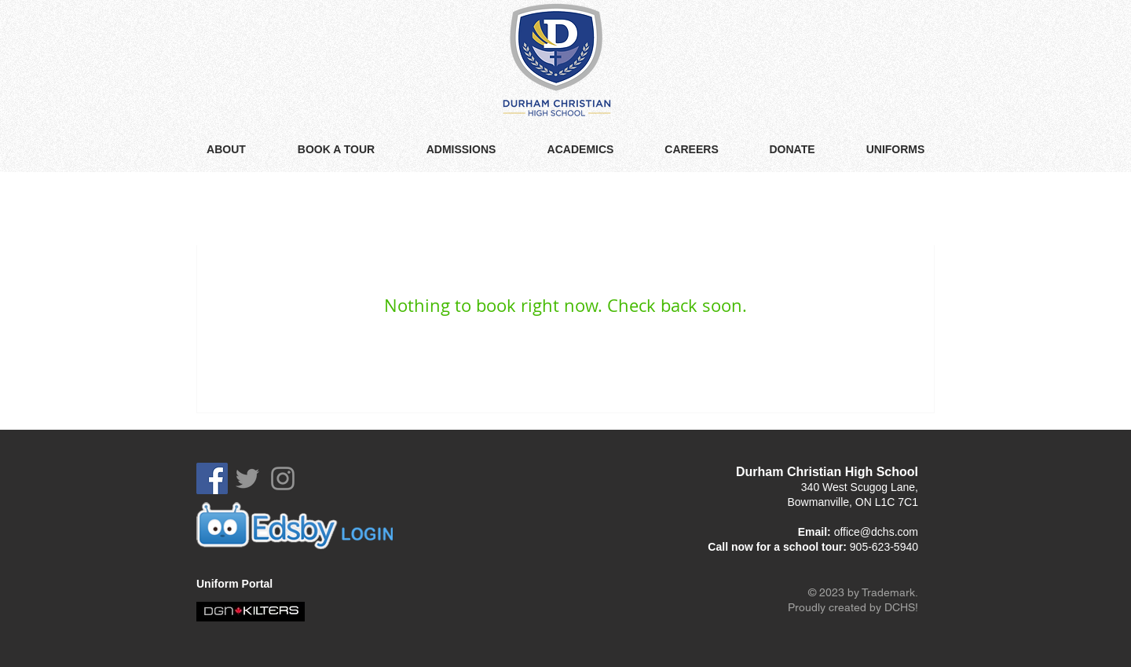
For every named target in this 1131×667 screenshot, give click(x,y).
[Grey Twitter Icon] (247, 478)
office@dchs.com (876, 532)
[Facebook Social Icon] (212, 478)
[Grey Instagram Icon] (282, 478)
